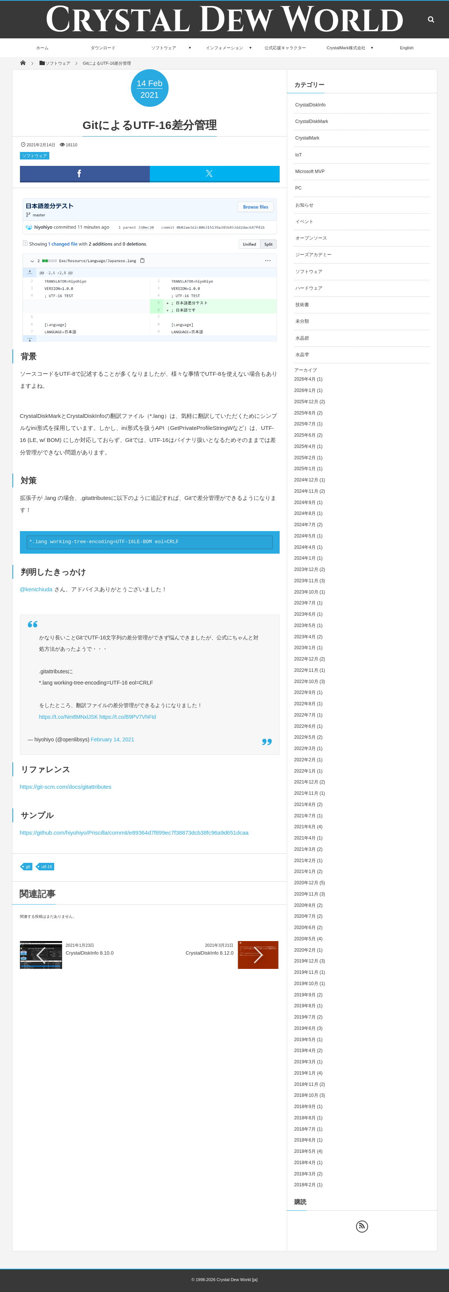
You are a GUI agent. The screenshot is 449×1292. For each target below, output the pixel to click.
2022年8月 (305, 703)
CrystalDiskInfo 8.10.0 (90, 953)
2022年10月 (306, 681)
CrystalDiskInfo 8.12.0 (209, 953)
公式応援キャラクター (285, 48)
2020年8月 (305, 905)
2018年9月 (305, 1106)
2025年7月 (305, 424)
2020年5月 (305, 938)
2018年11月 (306, 1084)
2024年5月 (305, 536)
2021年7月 (305, 815)
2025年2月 (305, 457)
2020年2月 (305, 950)
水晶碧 (302, 338)
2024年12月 (306, 480)
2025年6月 (305, 435)
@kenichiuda (36, 589)
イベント (304, 221)
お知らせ (304, 205)
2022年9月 (305, 692)
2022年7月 (305, 715)
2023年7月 (305, 603)
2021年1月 (305, 871)
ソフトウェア (163, 48)
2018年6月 (305, 1140)
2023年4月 (305, 636)
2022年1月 (305, 771)
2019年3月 (305, 1061)
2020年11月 (306, 894)
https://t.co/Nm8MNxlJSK (68, 717)
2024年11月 (306, 491)
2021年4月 (305, 838)
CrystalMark (307, 138)
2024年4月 (305, 547)
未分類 (302, 321)
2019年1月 (305, 1073)
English (407, 48)
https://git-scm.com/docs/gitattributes (65, 786)
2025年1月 (305, 468)
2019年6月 (305, 1028)
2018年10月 (306, 1095)
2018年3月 (305, 1174)
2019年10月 (306, 983)
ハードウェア (309, 288)
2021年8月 (305, 804)
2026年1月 (305, 390)
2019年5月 (305, 1039)
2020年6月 (305, 927)
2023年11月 (306, 580)
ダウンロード (103, 48)
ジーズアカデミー (313, 254)
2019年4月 (305, 1050)
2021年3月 (305, 849)
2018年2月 (305, 1184)
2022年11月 (306, 670)
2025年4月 (305, 446)
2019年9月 (305, 994)
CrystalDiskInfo (310, 105)
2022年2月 (305, 759)
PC (298, 188)
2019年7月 (305, 1017)
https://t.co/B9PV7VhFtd (127, 717)
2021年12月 (306, 782)
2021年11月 (306, 793)
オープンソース (311, 238)
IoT (298, 155)
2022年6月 (305, 726)
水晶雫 (302, 354)
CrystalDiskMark (311, 121)
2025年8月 (305, 413)
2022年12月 (306, 659)
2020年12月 (306, 882)
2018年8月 (305, 1117)
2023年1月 (305, 647)
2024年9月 (305, 502)
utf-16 (46, 866)
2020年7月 (305, 916)
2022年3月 (305, 748)
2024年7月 (305, 524)
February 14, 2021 (112, 739)
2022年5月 (305, 737)
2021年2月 (305, 860)
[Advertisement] (150, 1033)
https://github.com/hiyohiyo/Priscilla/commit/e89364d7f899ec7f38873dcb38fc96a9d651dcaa (134, 832)
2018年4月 (305, 1162)
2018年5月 (305, 1151)
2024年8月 (305, 513)
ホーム (42, 48)
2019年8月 (305, 1005)
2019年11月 (306, 972)
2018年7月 (305, 1129)
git (28, 866)
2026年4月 (305, 379)
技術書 (302, 304)
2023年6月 (305, 614)
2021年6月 (305, 826)
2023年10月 (306, 592)
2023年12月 (306, 569)
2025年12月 (306, 401)
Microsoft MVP (310, 171)
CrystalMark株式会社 (346, 48)
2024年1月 (305, 558)
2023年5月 (305, 625)
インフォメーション (224, 48)
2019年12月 (306, 961)
